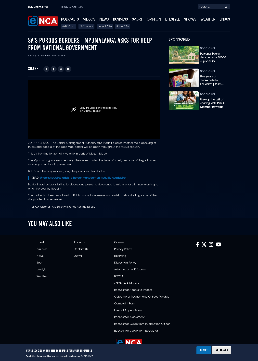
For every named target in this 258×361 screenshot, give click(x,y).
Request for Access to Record (133, 290)
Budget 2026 (105, 26)
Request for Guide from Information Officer (142, 324)
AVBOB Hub (68, 26)
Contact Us (81, 249)
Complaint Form (125, 303)
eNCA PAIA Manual (126, 283)
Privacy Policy (123, 249)
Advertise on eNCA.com (130, 269)
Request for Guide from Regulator (136, 331)
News (104, 19)
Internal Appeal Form (128, 310)
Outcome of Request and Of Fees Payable (141, 297)
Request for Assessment (129, 317)
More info (87, 356)
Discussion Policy (125, 263)
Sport (137, 19)
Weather (207, 19)
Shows (190, 19)
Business (120, 19)
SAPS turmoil (86, 26)
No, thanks (222, 350)
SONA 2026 (122, 26)
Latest (40, 242)
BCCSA (118, 276)
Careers (119, 242)
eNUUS (224, 19)
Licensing (120, 256)
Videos (89, 19)
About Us (79, 242)
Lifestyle (172, 19)
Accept (204, 350)
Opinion (154, 19)
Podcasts (70, 19)
